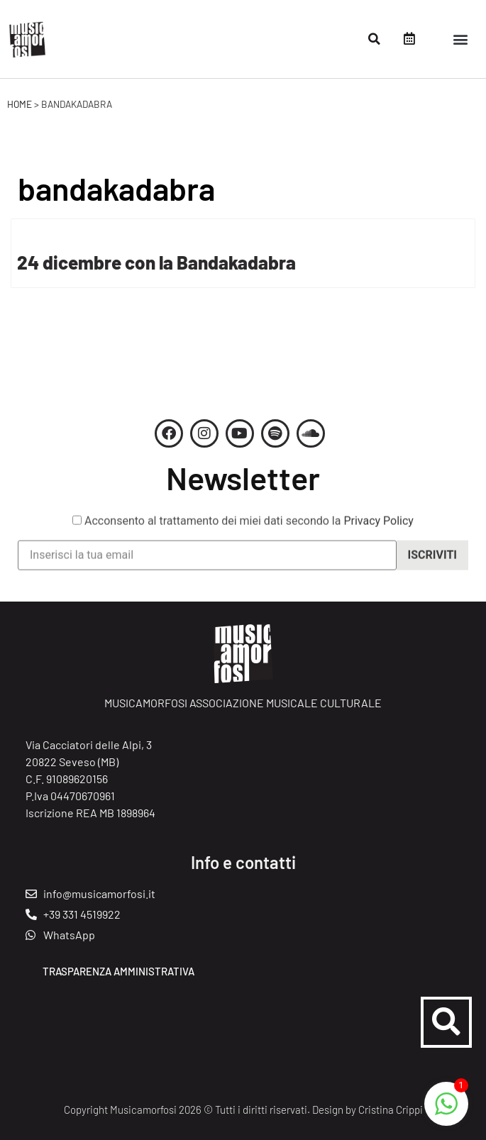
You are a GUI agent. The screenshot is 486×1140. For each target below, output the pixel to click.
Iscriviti (432, 563)
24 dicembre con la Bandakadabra (156, 262)
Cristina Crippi (390, 1109)
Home (19, 104)
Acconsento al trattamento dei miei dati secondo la (243, 529)
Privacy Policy (378, 529)
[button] (374, 39)
